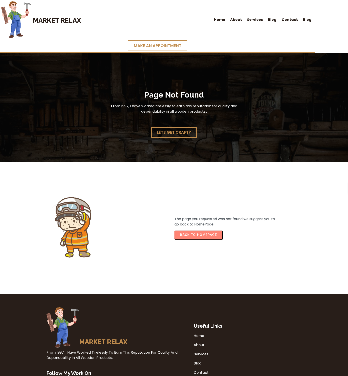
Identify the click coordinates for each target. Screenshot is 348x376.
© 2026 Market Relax (174, 371)
